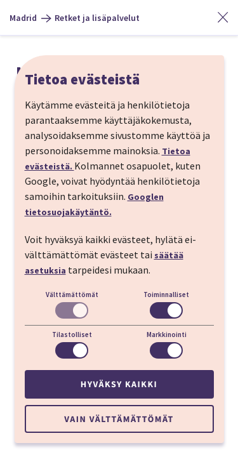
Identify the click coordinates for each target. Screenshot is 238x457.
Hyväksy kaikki (119, 384)
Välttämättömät (72, 294)
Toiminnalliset (166, 294)
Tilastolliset (72, 334)
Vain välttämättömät (118, 419)
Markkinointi (167, 334)
